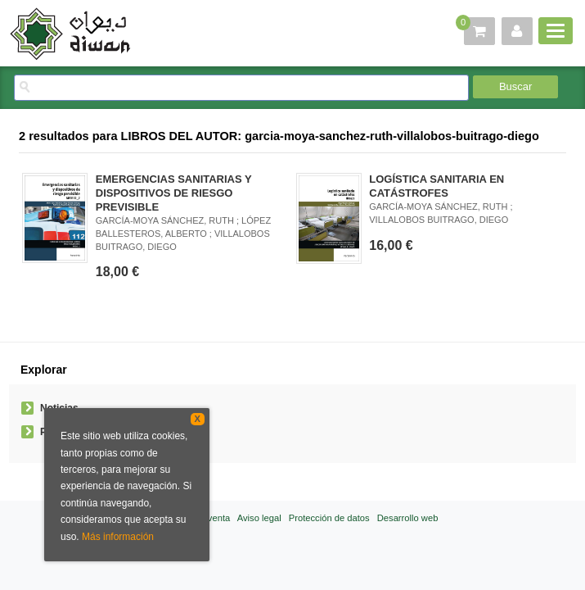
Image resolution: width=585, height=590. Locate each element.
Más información (118, 536)
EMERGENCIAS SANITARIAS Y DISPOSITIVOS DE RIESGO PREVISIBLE (174, 193)
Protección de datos (329, 518)
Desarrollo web (408, 518)
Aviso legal (259, 518)
